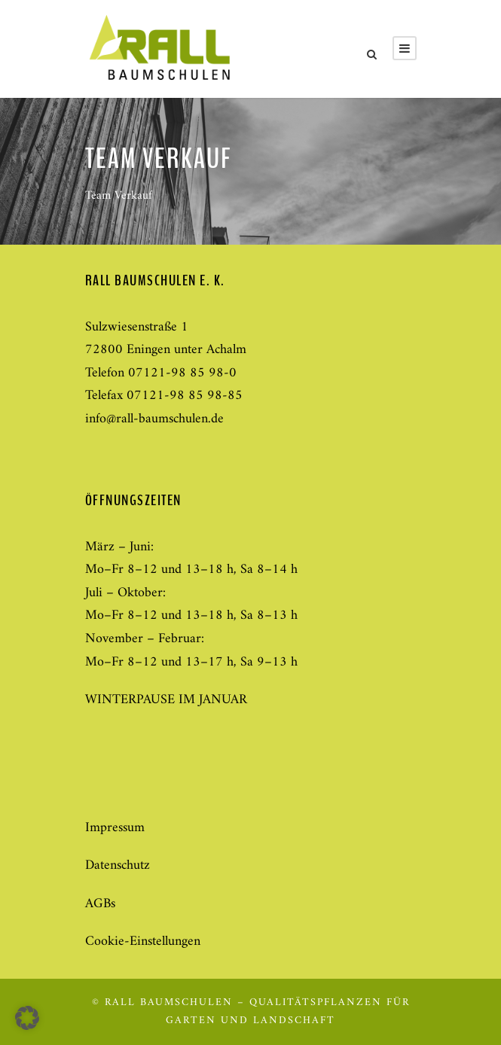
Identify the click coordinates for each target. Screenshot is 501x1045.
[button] (27, 1018)
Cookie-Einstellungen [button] (142, 941)
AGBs (100, 904)
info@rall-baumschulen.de (154, 419)
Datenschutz (117, 865)
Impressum (115, 827)
